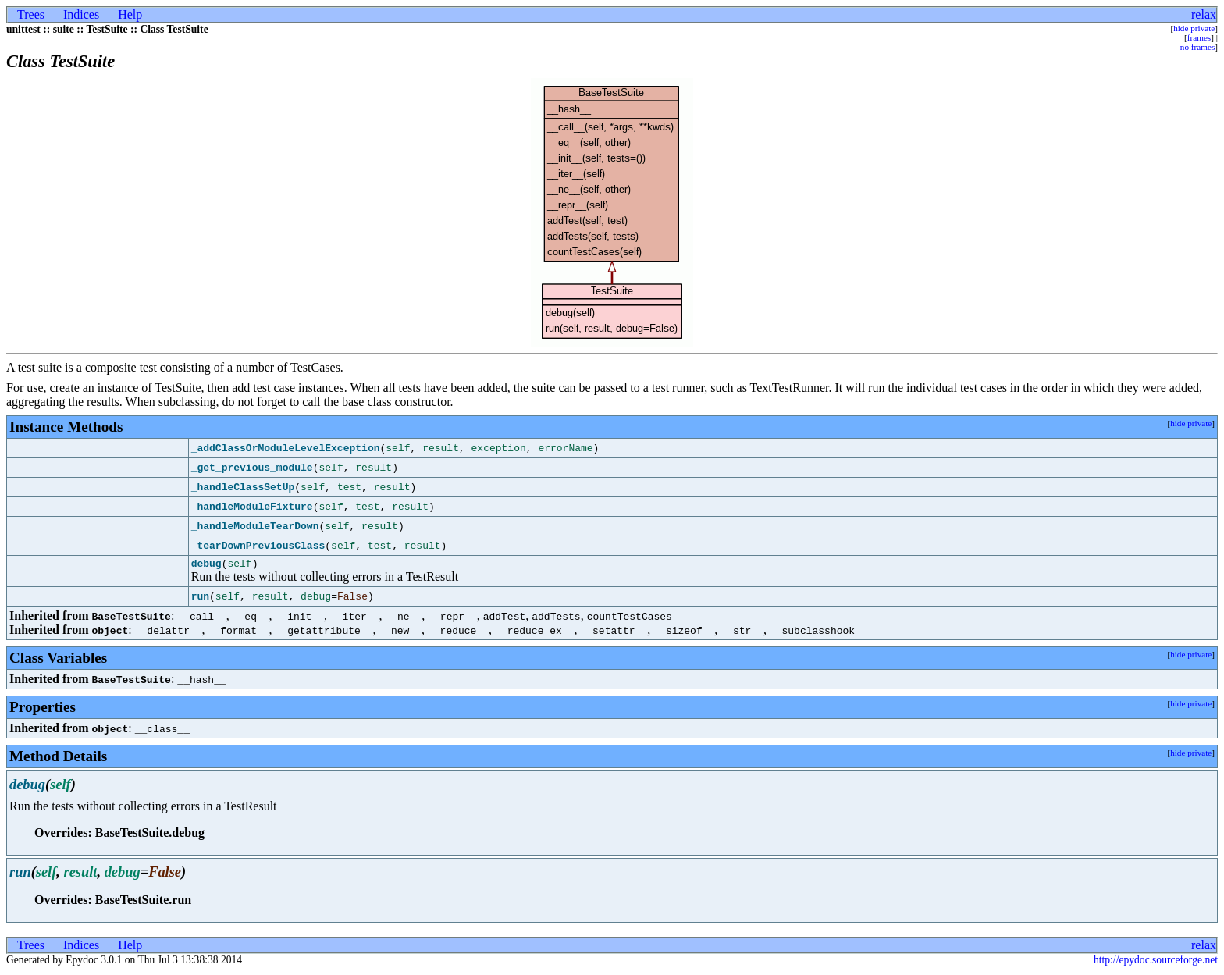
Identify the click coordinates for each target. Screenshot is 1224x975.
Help (130, 14)
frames (1199, 37)
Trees (30, 14)
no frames (1197, 47)
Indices (81, 14)
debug (206, 565)
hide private (1194, 28)
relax (1203, 14)
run (200, 599)
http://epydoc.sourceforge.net (1156, 962)
